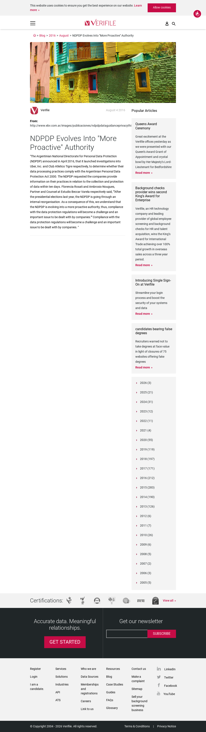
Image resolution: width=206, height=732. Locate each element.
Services (60, 668)
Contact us (139, 668)
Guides (110, 692)
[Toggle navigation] (33, 23)
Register (35, 668)
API (57, 692)
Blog (42, 35)
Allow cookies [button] (162, 7)
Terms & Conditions (137, 726)
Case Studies (114, 684)
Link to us (87, 709)
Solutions (61, 676)
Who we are (88, 668)
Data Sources (89, 676)
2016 (52, 35)
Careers (86, 701)
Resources (113, 668)
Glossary (112, 708)
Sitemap (137, 689)
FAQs (109, 700)
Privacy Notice (166, 726)
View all (168, 600)
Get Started (64, 642)
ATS (57, 700)
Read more (142, 172)
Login (33, 676)
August (64, 35)
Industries (62, 684)
